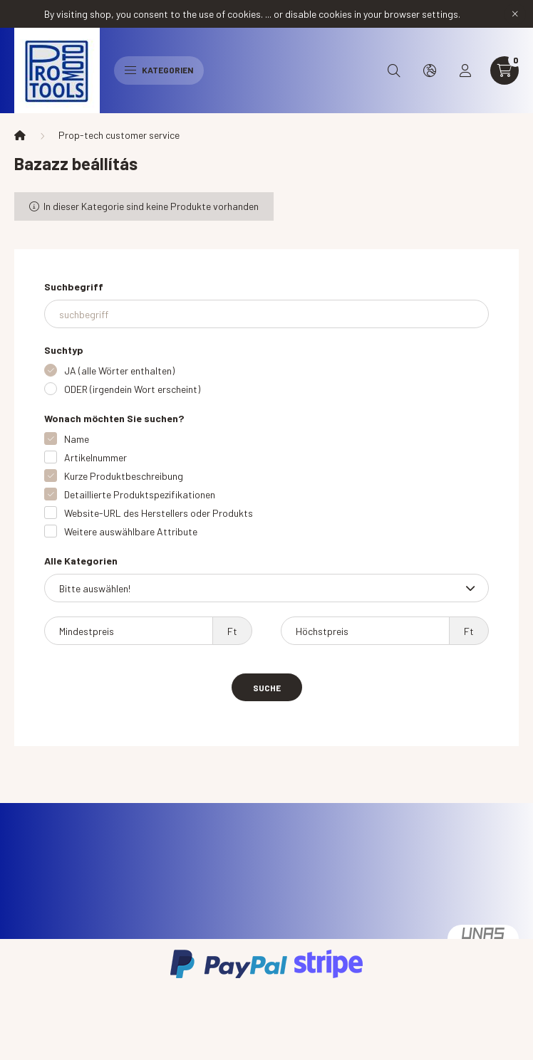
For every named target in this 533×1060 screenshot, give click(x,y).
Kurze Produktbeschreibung (123, 476)
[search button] (394, 70)
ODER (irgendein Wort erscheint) (132, 389)
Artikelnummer (95, 457)
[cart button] (504, 70)
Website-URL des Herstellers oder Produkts (158, 513)
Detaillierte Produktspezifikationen (139, 494)
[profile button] (465, 70)
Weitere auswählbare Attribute (130, 531)
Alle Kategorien (81, 561)
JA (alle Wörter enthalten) (119, 370)
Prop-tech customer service (119, 135)
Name (76, 439)
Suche (267, 688)
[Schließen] (515, 14)
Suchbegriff (73, 286)
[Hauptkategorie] (20, 135)
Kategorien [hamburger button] (159, 70)
